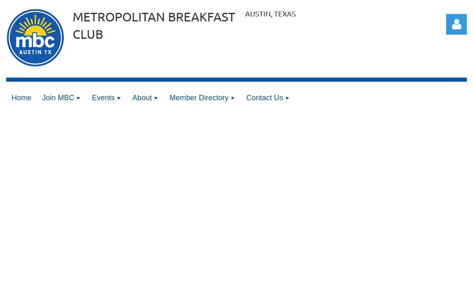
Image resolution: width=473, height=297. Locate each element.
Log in (456, 24)
